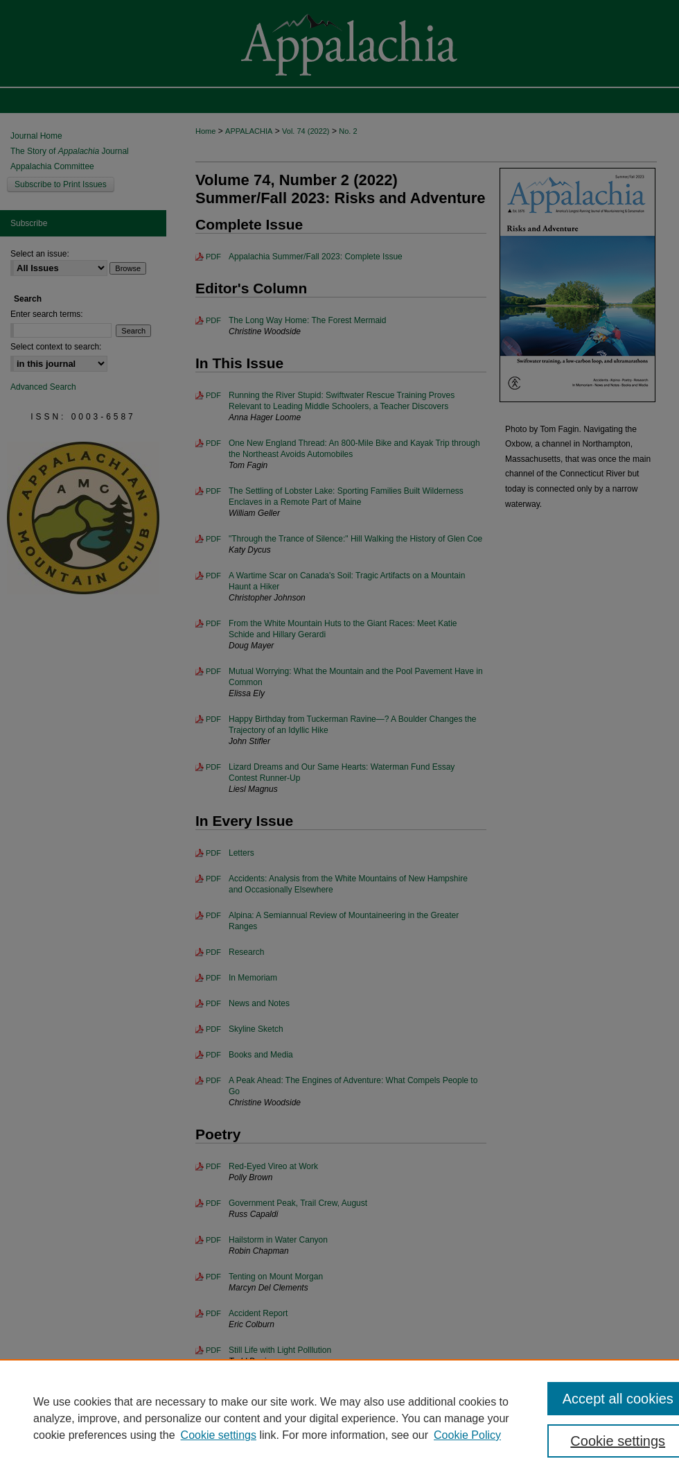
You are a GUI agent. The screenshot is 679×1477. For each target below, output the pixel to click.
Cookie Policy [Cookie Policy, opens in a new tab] (467, 1435)
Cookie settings (218, 1435)
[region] (339, 1418)
